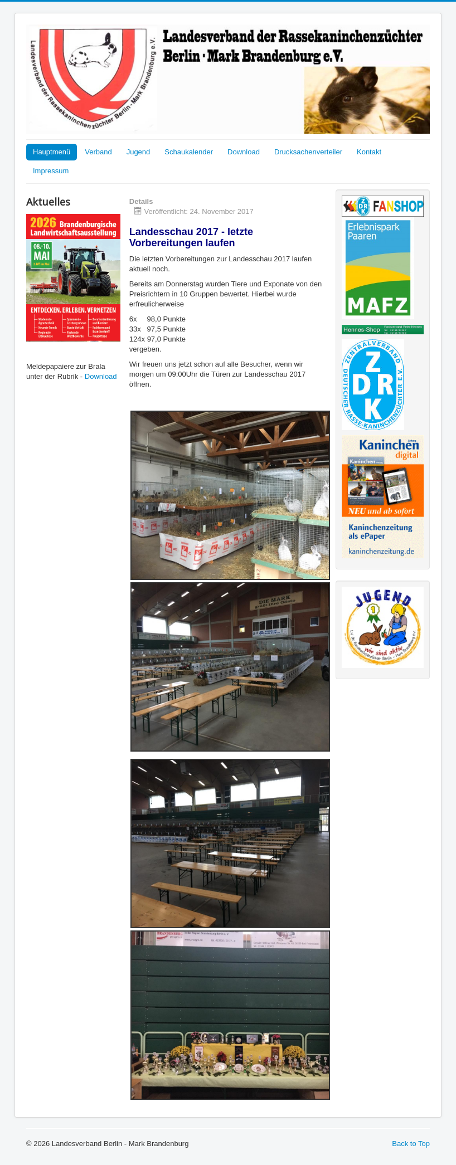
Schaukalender (188, 152)
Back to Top (411, 1143)
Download (243, 152)
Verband (98, 152)
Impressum (51, 171)
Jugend (139, 152)
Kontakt (369, 152)
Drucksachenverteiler (308, 152)
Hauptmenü (51, 152)
